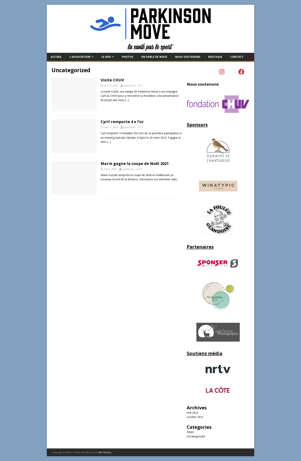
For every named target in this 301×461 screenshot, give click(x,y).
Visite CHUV (112, 80)
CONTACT (237, 57)
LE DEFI (106, 57)
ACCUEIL (56, 57)
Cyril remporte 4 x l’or (122, 121)
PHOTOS (127, 57)
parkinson (130, 85)
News (190, 432)
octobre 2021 (195, 417)
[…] (127, 100)
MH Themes (104, 452)
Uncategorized (196, 436)
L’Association (80, 57)
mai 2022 (192, 412)
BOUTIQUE (215, 57)
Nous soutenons (187, 57)
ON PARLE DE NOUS (154, 57)
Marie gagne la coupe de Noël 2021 (135, 163)
